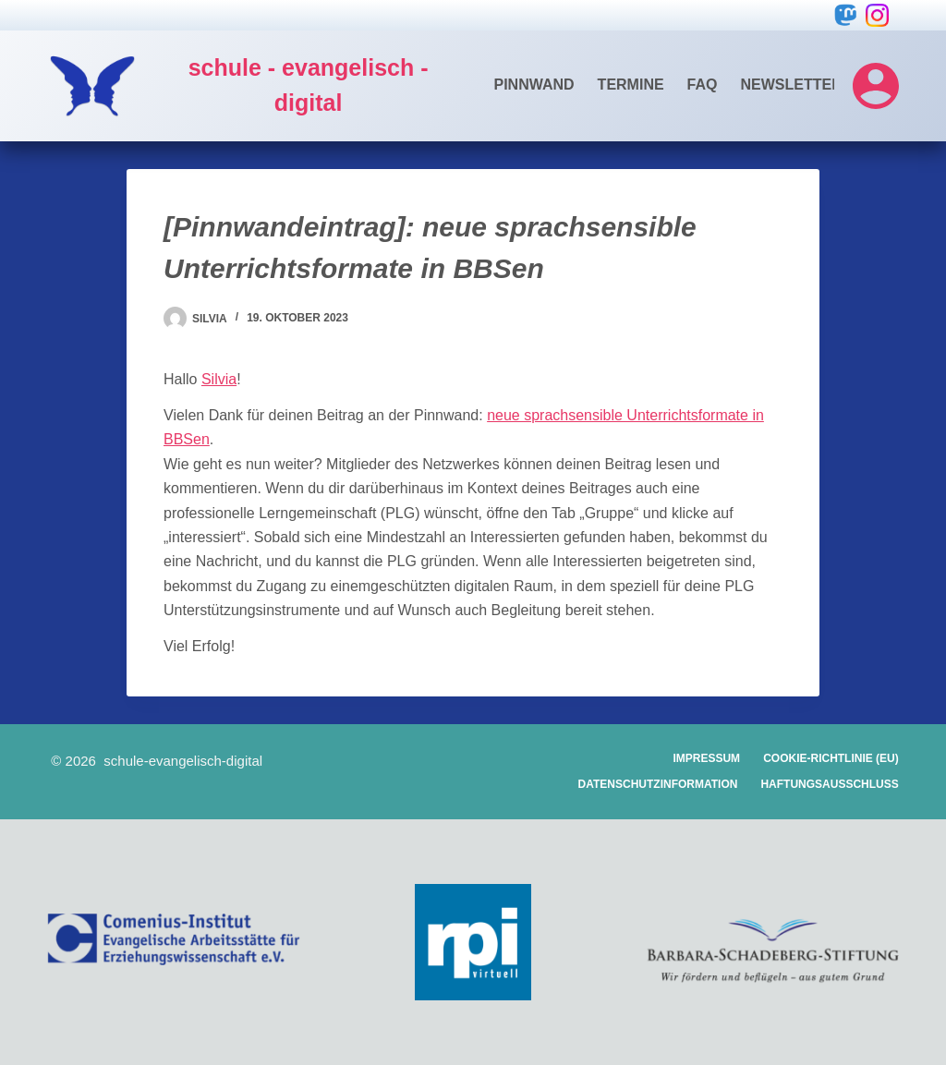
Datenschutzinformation (658, 784)
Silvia (218, 379)
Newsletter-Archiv (822, 84)
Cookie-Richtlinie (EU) (831, 758)
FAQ (702, 84)
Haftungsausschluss (829, 784)
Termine (631, 84)
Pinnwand (534, 84)
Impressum (706, 758)
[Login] (876, 86)
